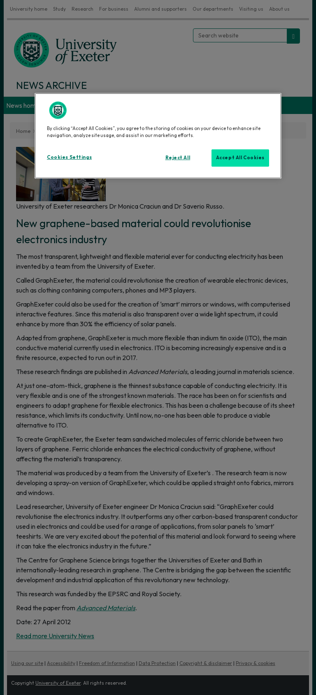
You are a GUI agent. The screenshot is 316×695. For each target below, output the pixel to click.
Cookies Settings (69, 157)
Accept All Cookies (240, 157)
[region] (158, 136)
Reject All (178, 157)
